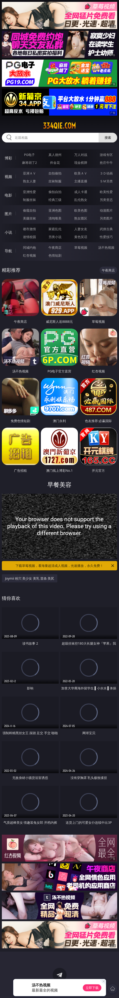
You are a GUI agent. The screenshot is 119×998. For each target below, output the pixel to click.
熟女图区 (80, 218)
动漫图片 (106, 210)
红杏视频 (29, 255)
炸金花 (55, 162)
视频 (8, 176)
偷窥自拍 (29, 210)
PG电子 (29, 154)
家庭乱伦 (54, 229)
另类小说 (54, 237)
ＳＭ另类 (106, 181)
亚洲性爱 (29, 192)
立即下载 (92, 987)
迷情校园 (29, 237)
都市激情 (29, 229)
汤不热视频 (106, 247)
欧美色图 (80, 210)
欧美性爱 (106, 192)
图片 (8, 213)
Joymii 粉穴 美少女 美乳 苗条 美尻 (29, 578)
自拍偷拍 (54, 173)
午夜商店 (54, 247)
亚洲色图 (54, 210)
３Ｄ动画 (106, 173)
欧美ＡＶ (80, 173)
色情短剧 (54, 255)
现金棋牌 (80, 162)
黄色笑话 (80, 237)
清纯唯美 (54, 218)
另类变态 (106, 199)
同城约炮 (29, 247)
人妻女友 (80, 229)
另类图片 (106, 218)
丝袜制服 (54, 181)
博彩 (8, 158)
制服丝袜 (29, 199)
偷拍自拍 (54, 192)
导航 (8, 250)
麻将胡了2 (29, 162)
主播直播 (80, 181)
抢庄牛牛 (106, 162)
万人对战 (80, 154)
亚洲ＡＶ (29, 173)
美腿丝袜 (29, 218)
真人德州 (54, 154)
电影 (8, 195)
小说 (8, 232)
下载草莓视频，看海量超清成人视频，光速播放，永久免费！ (65, 565)
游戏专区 (106, 154)
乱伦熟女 (80, 199)
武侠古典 (106, 229)
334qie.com (59, 125)
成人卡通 (80, 192)
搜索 (108, 137)
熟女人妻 (29, 181)
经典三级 (54, 199)
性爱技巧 (106, 237)
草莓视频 (80, 247)
